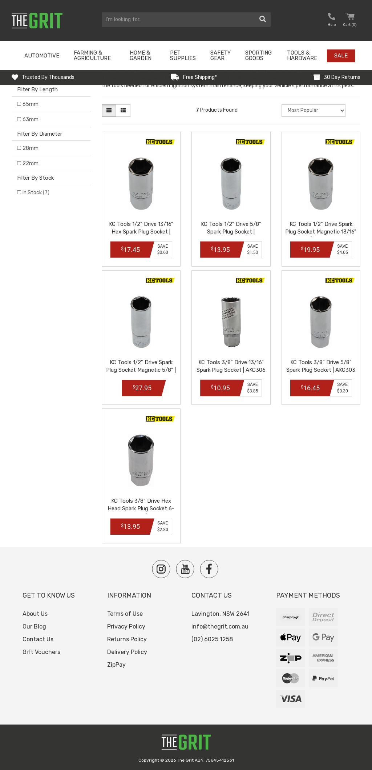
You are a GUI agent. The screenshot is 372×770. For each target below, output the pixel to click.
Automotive (41, 55)
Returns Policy (127, 639)
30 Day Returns (342, 77)
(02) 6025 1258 (212, 639)
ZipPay (116, 664)
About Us (35, 613)
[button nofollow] (331, 20)
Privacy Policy (126, 626)
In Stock (36, 192)
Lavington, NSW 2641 (220, 613)
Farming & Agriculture (92, 55)
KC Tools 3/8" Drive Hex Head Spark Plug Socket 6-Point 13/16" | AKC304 (141, 508)
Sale (341, 55)
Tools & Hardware (302, 55)
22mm (31, 163)
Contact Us (38, 639)
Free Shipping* (200, 77)
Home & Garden (140, 55)
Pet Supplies (183, 55)
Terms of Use (125, 613)
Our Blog (34, 626)
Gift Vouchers (41, 652)
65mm (31, 104)
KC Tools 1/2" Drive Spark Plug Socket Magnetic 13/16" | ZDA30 (320, 232)
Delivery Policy (127, 652)
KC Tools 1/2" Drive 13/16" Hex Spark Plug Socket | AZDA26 (141, 232)
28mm (31, 148)
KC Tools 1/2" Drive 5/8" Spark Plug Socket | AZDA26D (231, 232)
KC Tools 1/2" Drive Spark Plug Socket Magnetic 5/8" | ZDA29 (141, 370)
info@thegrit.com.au (219, 626)
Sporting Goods (258, 55)
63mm (31, 119)
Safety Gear (220, 55)
